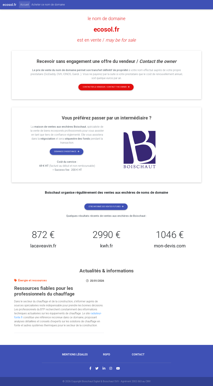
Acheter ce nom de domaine (48, 4)
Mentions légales (75, 354)
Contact (138, 354)
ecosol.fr (106, 29)
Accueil (25, 4)
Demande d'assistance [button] (66, 151)
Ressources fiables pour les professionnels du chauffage (44, 291)
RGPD (106, 354)
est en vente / (106, 40)
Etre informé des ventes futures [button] (106, 206)
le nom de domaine (106, 18)
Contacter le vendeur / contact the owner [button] (106, 87)
